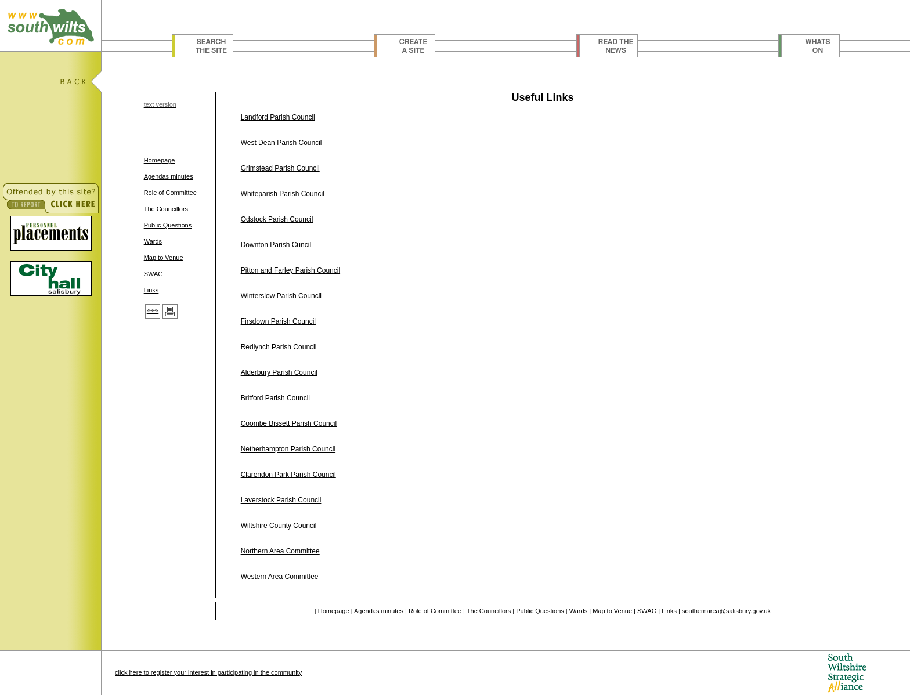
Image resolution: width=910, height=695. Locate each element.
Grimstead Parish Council (280, 168)
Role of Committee (170, 192)
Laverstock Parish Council (281, 500)
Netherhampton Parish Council (288, 449)
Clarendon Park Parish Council (288, 474)
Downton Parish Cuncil (276, 245)
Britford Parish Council (275, 398)
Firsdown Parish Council (278, 321)
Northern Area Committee (280, 551)
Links (151, 290)
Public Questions (168, 225)
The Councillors (166, 208)
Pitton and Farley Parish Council (290, 270)
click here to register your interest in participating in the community (208, 672)
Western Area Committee (280, 577)
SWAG (153, 273)
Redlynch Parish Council (279, 347)
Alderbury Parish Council (279, 372)
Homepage (159, 160)
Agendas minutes (168, 176)
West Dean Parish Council (281, 143)
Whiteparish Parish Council (282, 194)
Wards (153, 241)
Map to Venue (163, 257)
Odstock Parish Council (277, 219)
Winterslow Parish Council (281, 296)
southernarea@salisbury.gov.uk (726, 610)
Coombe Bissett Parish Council (289, 423)
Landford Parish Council (278, 117)
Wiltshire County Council (279, 526)
